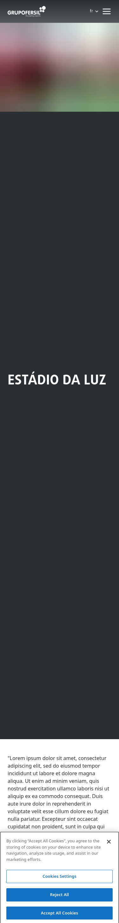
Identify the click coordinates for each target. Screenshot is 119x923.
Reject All (59, 896)
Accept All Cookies (59, 914)
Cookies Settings (59, 878)
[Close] (109, 844)
